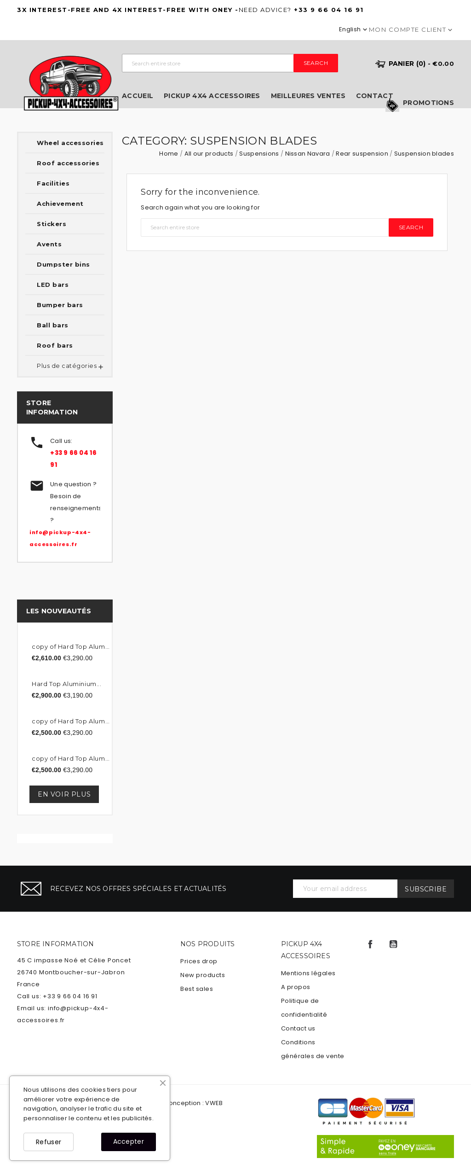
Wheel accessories (70, 142)
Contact (374, 96)
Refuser (48, 1142)
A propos (295, 987)
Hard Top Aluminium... (67, 683)
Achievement (60, 203)
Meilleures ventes (308, 96)
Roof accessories (68, 163)
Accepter (128, 1141)
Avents (49, 244)
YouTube (393, 944)
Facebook (370, 944)
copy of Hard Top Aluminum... (70, 646)
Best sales (196, 988)
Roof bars (55, 345)
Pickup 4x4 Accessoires (212, 96)
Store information (55, 944)
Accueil (137, 96)
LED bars (53, 284)
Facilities (53, 183)
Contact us (298, 1028)
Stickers (51, 223)
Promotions (428, 103)
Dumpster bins (63, 264)
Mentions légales (308, 973)
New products (202, 975)
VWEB (214, 1103)
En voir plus (64, 794)
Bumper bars (60, 305)
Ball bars (53, 325)
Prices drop (199, 961)
